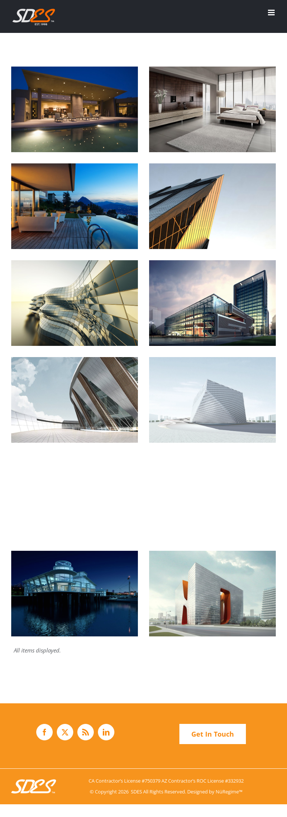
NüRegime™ (229, 791)
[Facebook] (44, 732)
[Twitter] (65, 732)
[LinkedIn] (106, 732)
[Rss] (85, 732)
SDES (136, 791)
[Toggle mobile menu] (272, 12)
